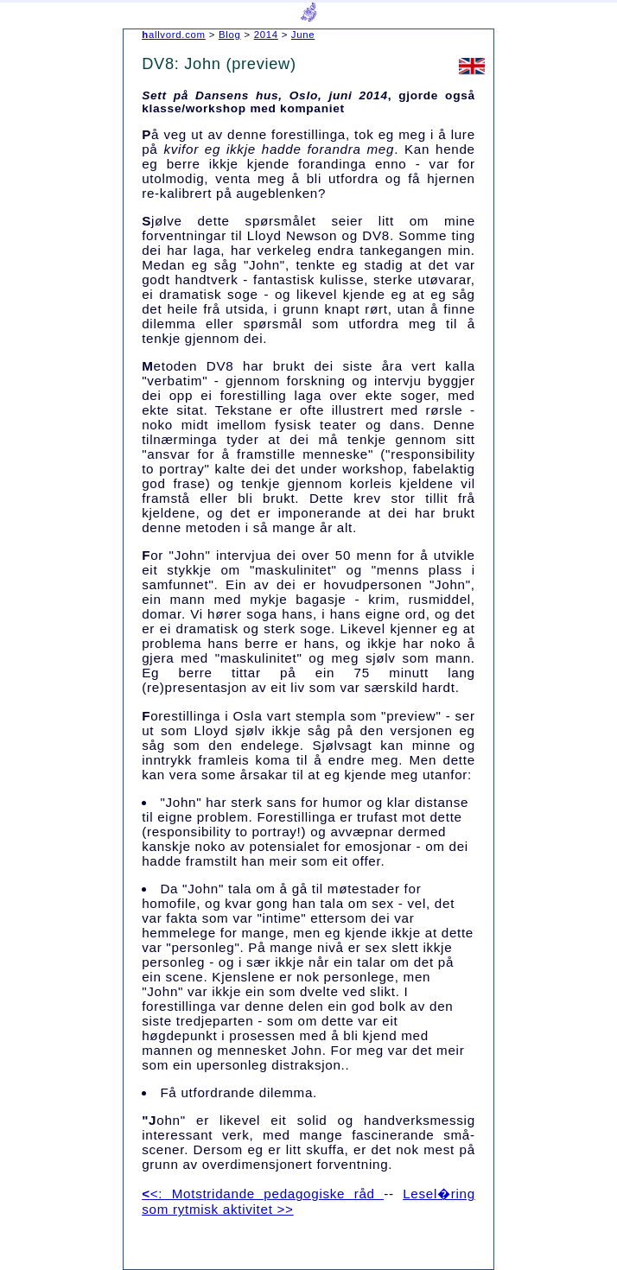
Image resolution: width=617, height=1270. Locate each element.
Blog (230, 34)
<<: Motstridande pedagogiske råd (263, 1193)
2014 (266, 34)
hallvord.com (174, 34)
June (303, 34)
